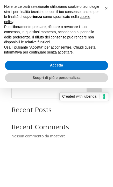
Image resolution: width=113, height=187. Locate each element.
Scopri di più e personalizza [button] (56, 78)
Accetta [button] (56, 65)
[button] (106, 8)
